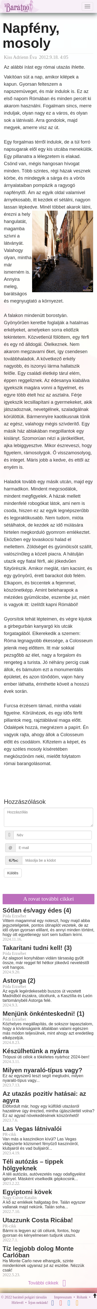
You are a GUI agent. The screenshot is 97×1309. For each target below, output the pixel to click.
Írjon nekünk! (38, 1303)
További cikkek (48, 1283)
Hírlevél (18, 1303)
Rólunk (82, 1297)
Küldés (12, 873)
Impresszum (63, 1297)
